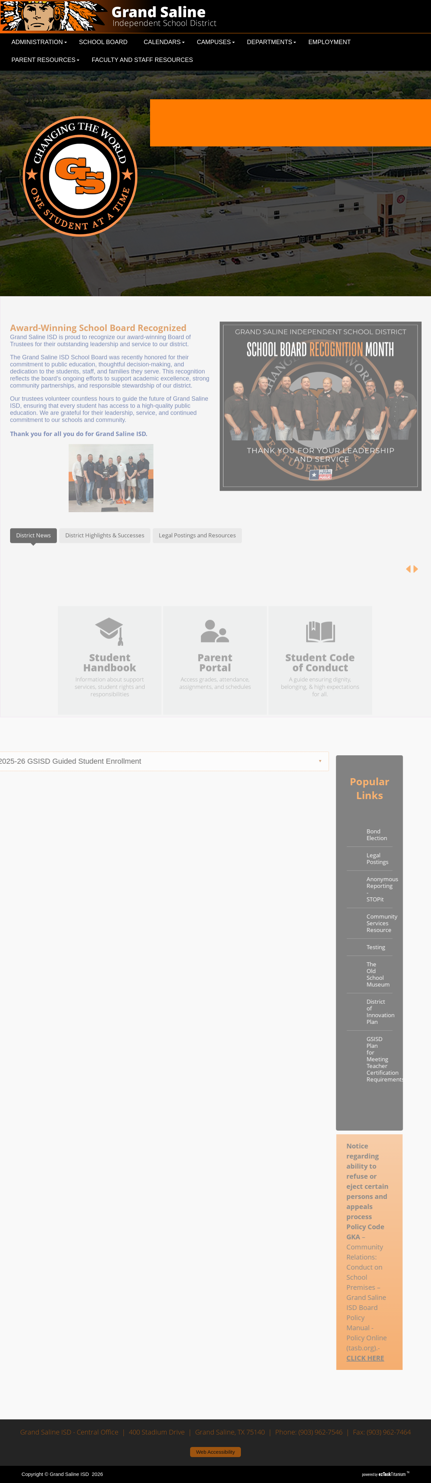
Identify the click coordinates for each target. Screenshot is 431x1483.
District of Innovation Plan (363, 1012)
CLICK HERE (349, 1358)
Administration (39, 42)
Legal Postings (361, 858)
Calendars (164, 42)
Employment (329, 42)
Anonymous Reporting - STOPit (363, 889)
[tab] (33, 551)
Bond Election (361, 834)
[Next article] (416, 584)
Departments (271, 42)
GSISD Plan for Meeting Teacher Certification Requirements (363, 1059)
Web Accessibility (215, 1452)
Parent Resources (45, 60)
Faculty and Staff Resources (142, 60)
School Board (103, 42)
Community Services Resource (363, 923)
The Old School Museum (362, 974)
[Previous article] (408, 584)
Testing (360, 947)
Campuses (216, 42)
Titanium (393, 1474)
